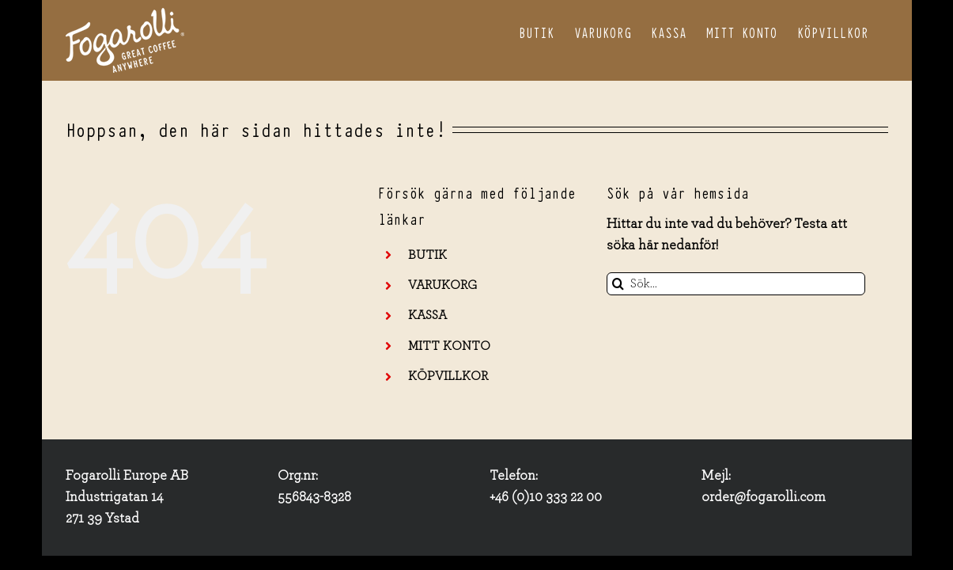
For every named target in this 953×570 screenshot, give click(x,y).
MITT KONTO (449, 346)
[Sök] (618, 283)
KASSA (427, 315)
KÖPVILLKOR (448, 376)
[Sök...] (736, 283)
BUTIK (427, 255)
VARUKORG (442, 285)
